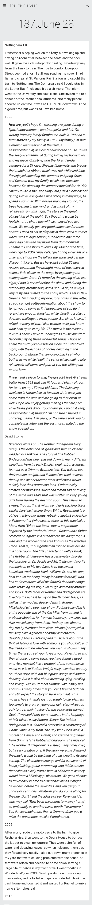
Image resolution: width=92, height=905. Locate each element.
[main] (46, 24)
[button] (4, 5)
